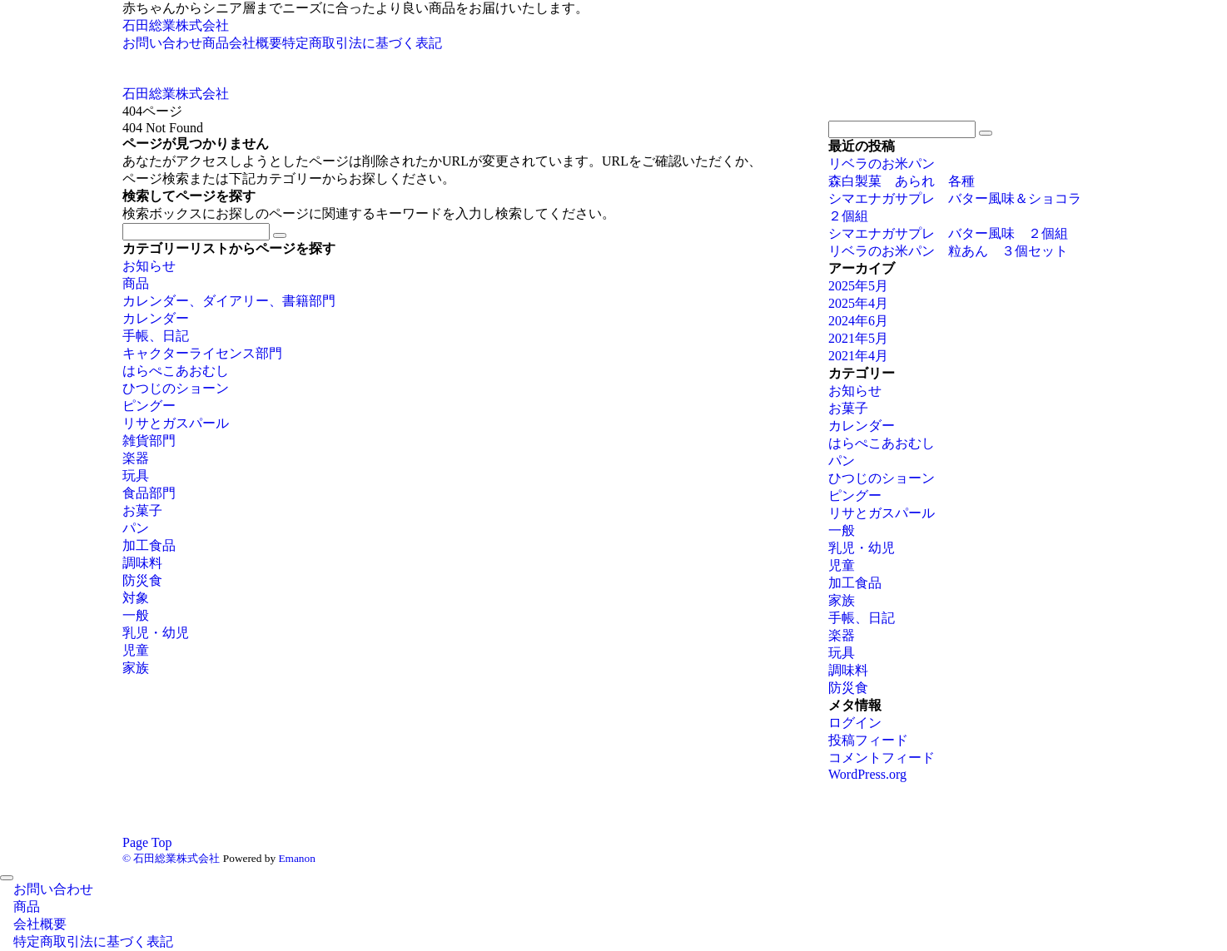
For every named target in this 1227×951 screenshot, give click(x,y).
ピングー (149, 406)
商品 (135, 283)
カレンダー (155, 318)
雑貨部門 (149, 440)
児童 (135, 650)
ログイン (855, 723)
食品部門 (149, 493)
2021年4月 (858, 356)
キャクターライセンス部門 (202, 353)
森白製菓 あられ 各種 (901, 181)
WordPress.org (867, 774)
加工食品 (149, 545)
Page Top (146, 842)
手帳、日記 (155, 336)
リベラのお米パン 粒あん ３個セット (948, 251)
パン (135, 528)
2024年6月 (858, 321)
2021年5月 (858, 338)
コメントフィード (881, 757)
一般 (135, 615)
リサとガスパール (175, 423)
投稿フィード (868, 740)
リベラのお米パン (888, 163)
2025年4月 (858, 303)
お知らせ (149, 266)
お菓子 (142, 510)
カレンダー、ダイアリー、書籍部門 (228, 301)
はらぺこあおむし (175, 371)
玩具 (135, 475)
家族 (135, 668)
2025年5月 (858, 286)
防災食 (142, 580)
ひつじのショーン (175, 388)
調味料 (142, 563)
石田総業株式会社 (175, 25)
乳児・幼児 (155, 633)
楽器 (135, 458)
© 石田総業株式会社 (171, 858)
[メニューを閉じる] (6, 877)
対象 (135, 598)
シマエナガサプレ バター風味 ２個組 (948, 233)
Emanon (296, 858)
